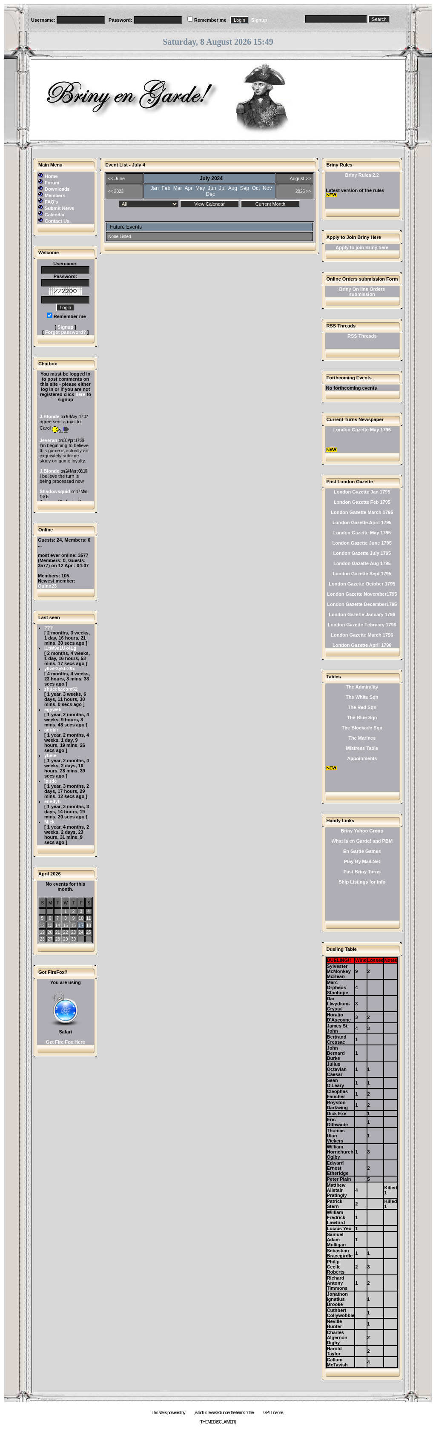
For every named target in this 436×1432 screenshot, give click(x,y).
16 (73, 925)
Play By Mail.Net (362, 861)
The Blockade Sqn (362, 727)
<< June (116, 178)
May (200, 188)
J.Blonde (49, 416)
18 (88, 925)
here (80, 394)
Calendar (55, 214)
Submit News (59, 208)
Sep (244, 188)
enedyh (52, 801)
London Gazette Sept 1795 (362, 573)
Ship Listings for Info (361, 881)
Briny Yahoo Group (362, 830)
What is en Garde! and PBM (362, 841)
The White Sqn (362, 697)
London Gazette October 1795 (362, 583)
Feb (166, 188)
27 (50, 939)
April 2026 (49, 873)
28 (57, 939)
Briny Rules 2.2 (362, 175)
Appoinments (362, 758)
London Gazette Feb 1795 (362, 502)
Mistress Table (362, 748)
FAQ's (51, 201)
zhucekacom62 (60, 689)
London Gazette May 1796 (362, 429)
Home (51, 176)
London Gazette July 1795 (362, 553)
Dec (210, 194)
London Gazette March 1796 (362, 634)
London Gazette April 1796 (362, 645)
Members (55, 195)
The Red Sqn (362, 707)
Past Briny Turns (362, 871)
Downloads (57, 189)
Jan (154, 188)
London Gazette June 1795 (362, 542)
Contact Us (57, 221)
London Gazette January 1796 (362, 614)
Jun (212, 188)
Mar (177, 188)
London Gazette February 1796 (362, 624)
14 (57, 925)
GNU (258, 1412)
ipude (50, 780)
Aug (232, 188)
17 (80, 925)
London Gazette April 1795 (362, 522)
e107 (189, 1412)
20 (50, 932)
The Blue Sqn (362, 717)
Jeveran (48, 440)
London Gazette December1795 (362, 604)
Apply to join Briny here (362, 247)
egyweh (52, 709)
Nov (267, 188)
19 (42, 932)
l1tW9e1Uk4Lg (60, 648)
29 (65, 939)
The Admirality (362, 686)
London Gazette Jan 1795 (362, 491)
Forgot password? (65, 332)
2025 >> (303, 191)
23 (73, 932)
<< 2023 (115, 191)
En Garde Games (362, 851)
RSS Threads (361, 336)
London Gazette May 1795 (362, 532)
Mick (49, 821)
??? (48, 627)
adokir (51, 729)
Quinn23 (47, 585)
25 (88, 932)
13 (50, 925)
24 (81, 932)
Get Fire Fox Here (65, 1042)
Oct (256, 188)
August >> (300, 178)
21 (57, 932)
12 (42, 925)
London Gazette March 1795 (362, 512)
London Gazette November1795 (362, 594)
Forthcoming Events (349, 377)
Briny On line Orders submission (362, 292)
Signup (259, 20)
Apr (189, 188)
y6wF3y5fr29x (59, 668)
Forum (52, 182)
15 (65, 925)
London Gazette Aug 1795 (362, 563)
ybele (50, 755)
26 (42, 939)
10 (81, 918)
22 (65, 932)
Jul (222, 188)
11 (88, 918)
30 (73, 939)
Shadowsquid (55, 491)
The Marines (362, 737)
